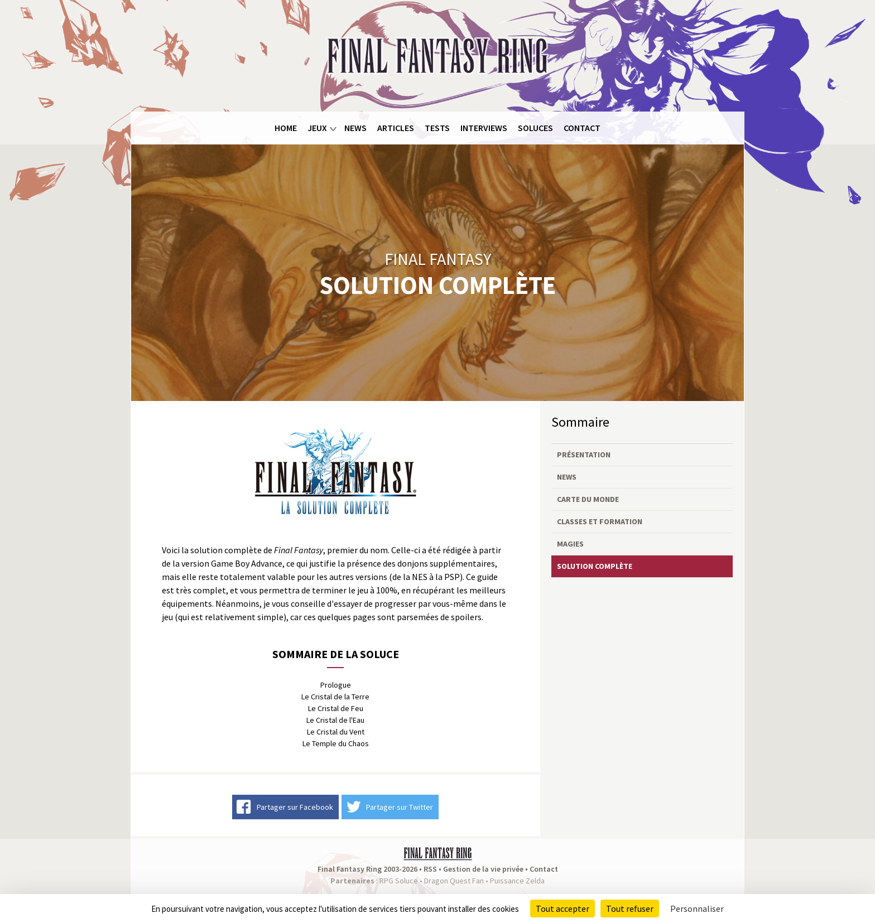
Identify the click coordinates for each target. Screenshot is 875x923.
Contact (582, 127)
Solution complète (594, 566)
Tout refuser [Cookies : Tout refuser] (629, 908)
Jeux (317, 127)
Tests (437, 127)
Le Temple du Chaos (335, 743)
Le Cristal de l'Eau (335, 720)
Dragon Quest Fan (454, 881)
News (355, 127)
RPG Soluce (398, 881)
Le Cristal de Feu (335, 708)
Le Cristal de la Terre (335, 697)
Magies (570, 544)
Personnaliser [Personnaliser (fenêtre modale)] (697, 908)
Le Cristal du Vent (335, 732)
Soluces (535, 127)
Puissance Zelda (517, 881)
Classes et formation (599, 521)
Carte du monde (588, 499)
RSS (430, 869)
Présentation (583, 455)
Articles (395, 127)
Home (286, 127)
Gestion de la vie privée (483, 869)
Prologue (335, 685)
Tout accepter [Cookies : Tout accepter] (562, 908)
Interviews (483, 127)
